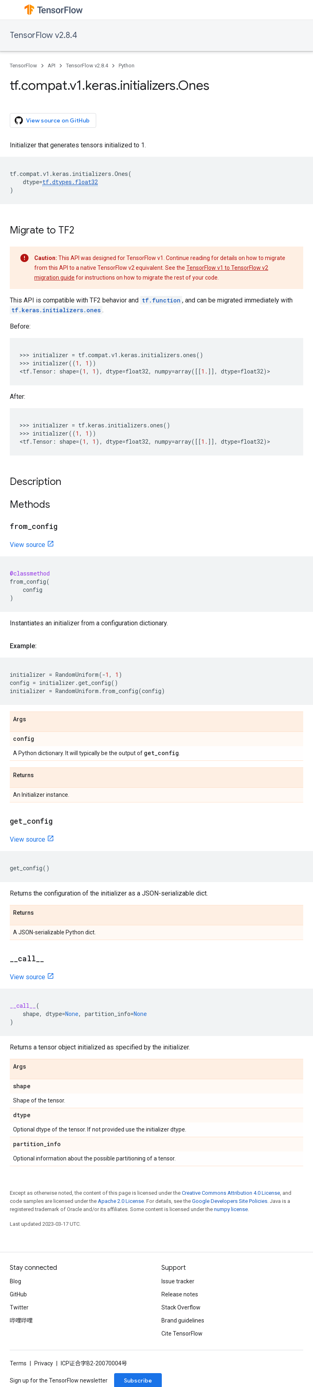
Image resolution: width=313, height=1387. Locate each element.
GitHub (18, 1294)
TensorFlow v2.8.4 (43, 35)
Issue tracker (177, 1281)
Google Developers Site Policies (229, 1201)
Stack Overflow (181, 1307)
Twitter (19, 1307)
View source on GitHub (52, 120)
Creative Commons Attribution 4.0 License (231, 1193)
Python (126, 65)
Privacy (43, 1363)
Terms (18, 1363)
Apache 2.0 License (121, 1201)
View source (27, 545)
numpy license (231, 1209)
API (51, 65)
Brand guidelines (182, 1320)
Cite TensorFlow (182, 1333)
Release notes (179, 1294)
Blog (15, 1281)
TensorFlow (23, 65)
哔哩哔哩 (21, 1320)
